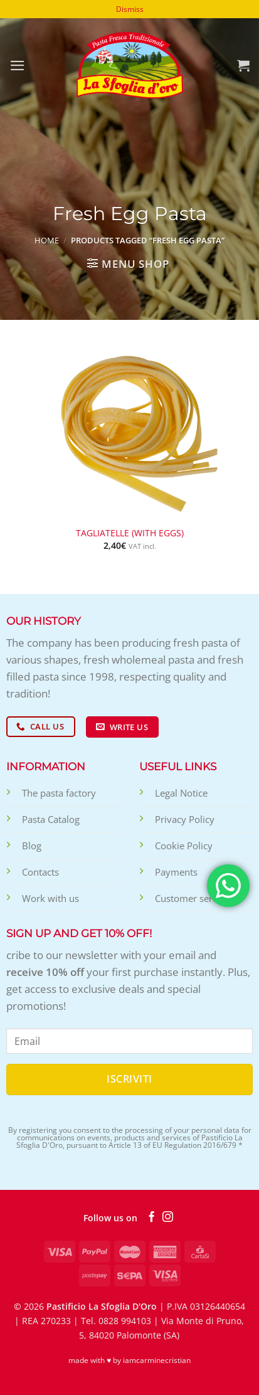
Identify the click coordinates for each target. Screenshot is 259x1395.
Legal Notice (181, 793)
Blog (31, 845)
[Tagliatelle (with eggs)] (129, 429)
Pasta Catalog (51, 819)
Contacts (40, 872)
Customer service (192, 898)
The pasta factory (59, 793)
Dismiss (130, 9)
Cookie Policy (184, 845)
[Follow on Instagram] (167, 1217)
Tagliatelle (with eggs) (130, 533)
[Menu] (17, 66)
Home (46, 240)
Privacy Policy (184, 819)
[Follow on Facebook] (151, 1217)
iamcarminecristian (157, 1360)
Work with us (50, 898)
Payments (176, 872)
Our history (43, 621)
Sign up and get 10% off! (79, 933)
